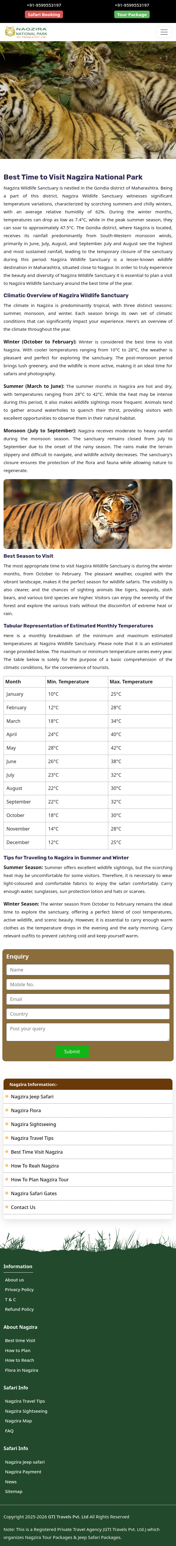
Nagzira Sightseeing (33, 1124)
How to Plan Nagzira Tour (40, 1179)
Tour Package (132, 14)
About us (14, 1280)
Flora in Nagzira (21, 1370)
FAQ (9, 1431)
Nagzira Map (18, 1421)
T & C (10, 1299)
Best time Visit (20, 1340)
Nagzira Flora (26, 1110)
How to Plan (17, 1350)
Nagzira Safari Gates (34, 1193)
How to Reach (19, 1360)
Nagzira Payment (23, 1471)
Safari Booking (44, 14)
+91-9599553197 (44, 5)
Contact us (23, 1207)
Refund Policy (19, 1309)
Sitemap (13, 1491)
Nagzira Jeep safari (25, 1462)
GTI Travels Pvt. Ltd (67, 1517)
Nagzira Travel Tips (32, 1138)
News (11, 1481)
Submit (72, 1051)
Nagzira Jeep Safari (32, 1096)
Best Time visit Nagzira (37, 1152)
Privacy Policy (19, 1289)
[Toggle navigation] (164, 32)
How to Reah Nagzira (35, 1166)
